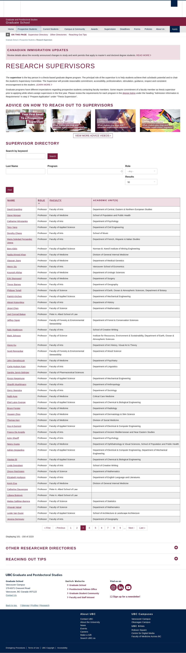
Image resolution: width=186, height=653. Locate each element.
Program (52, 166)
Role (127, 166)
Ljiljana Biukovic (15, 495)
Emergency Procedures (15, 648)
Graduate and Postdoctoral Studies (93, 575)
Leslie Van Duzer (15, 513)
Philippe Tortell (14, 290)
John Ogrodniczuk (16, 360)
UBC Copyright (48, 648)
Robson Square (139, 630)
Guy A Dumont (14, 426)
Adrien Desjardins (15, 450)
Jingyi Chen (12, 308)
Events (83, 628)
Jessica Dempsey (15, 519)
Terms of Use (33, 648)
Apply (175, 29)
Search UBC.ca (87, 638)
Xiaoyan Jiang (14, 260)
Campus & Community (75, 29)
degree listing (128, 93)
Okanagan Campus (141, 622)
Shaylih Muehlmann (16, 384)
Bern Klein (12, 248)
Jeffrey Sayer (13, 320)
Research (44, 605)
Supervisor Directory (38, 34)
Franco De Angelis (16, 432)
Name (11, 200)
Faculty (56, 200)
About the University (90, 622)
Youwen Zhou (13, 414)
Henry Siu (12, 266)
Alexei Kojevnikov (15, 302)
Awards (94, 29)
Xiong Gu (11, 345)
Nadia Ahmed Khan (16, 254)
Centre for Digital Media (143, 633)
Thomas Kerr (13, 420)
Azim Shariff (13, 438)
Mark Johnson (14, 335)
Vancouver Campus (141, 619)
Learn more (43, 84)
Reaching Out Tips (78, 34)
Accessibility (62, 648)
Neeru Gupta (13, 444)
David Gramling (14, 209)
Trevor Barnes (14, 284)
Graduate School (12, 40)
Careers (84, 631)
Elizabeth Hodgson (16, 477)
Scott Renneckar (15, 351)
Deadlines (125, 29)
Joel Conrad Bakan (16, 314)
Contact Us (11, 595)
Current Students (50, 29)
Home (11, 29)
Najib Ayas (12, 396)
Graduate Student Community (84, 593)
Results (129, 176)
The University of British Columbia (12, 8)
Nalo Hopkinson (15, 329)
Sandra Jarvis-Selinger (18, 372)
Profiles (34, 605)
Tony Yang (12, 227)
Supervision (110, 29)
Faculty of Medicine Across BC (146, 636)
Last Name (12, 166)
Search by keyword (17, 151)
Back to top (12, 605)
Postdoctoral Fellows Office (83, 589)
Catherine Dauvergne (17, 489)
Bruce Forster (13, 408)
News (83, 625)
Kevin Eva (12, 483)
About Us (160, 29)
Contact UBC (86, 619)
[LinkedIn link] (120, 587)
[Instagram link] (113, 587)
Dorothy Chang (14, 233)
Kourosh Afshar (14, 272)
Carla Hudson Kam (16, 366)
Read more (143, 55)
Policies (148, 29)
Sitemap (25, 605)
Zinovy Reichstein (15, 471)
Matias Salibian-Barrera (18, 501)
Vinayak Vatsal (14, 507)
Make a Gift (86, 635)
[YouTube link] (128, 587)
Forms (137, 29)
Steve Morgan (14, 215)
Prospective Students (27, 29)
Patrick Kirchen (14, 296)
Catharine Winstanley (17, 221)
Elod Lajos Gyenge (16, 402)
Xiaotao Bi (12, 459)
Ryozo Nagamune (16, 378)
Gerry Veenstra (14, 390)
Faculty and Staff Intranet (81, 597)
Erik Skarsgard (14, 278)
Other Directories (58, 34)
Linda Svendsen (15, 465)
